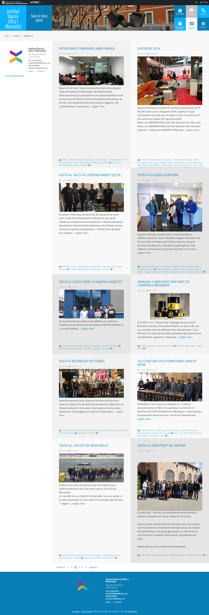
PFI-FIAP (153, 435)
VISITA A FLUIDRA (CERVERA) (157, 175)
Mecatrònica (96, 269)
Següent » (93, 567)
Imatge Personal (177, 272)
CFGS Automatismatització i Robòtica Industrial (170, 165)
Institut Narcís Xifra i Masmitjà (13, 18)
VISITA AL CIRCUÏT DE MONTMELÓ (83, 445)
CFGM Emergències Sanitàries (159, 159)
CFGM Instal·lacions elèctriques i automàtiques (88, 159)
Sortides (106, 269)
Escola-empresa (194, 269)
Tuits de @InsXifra (14, 76)
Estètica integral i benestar (148, 272)
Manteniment (73, 165)
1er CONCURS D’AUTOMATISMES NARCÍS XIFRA (166, 363)
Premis (161, 435)
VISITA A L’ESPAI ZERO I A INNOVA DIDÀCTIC (90, 282)
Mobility (96, 162)
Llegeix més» (98, 106)
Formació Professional (82, 162)
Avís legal (75, 611)
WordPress (132, 611)
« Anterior (60, 567)
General (106, 346)
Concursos (178, 433)
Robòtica (198, 272)
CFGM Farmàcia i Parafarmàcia (172, 162)
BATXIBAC (66, 266)
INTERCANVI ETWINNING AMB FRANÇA (87, 48)
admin (16, 36)
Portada (105, 162)
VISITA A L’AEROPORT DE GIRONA (161, 445)
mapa (30, 71)
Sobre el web (86, 611)
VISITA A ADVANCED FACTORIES (81, 361)
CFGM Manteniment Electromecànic (176, 164)
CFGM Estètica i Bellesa (183, 159)
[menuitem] (14, 2)
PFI (161, 433)
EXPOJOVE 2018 (148, 48)
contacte (40, 71)
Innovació (189, 272)
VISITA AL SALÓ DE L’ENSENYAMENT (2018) (89, 175)
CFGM (64, 159)
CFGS (195, 164)
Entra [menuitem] (206, 2)
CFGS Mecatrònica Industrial (89, 266)
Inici (7, 36)
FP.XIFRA (62, 165)
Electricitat (116, 162)
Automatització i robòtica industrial (172, 269)
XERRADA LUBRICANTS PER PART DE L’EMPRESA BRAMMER (163, 283)
